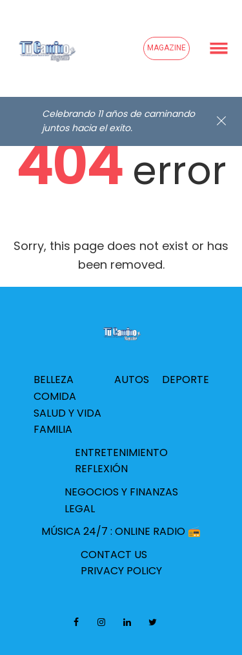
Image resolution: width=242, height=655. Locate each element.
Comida (55, 396)
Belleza (54, 379)
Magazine (166, 47)
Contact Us (114, 554)
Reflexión (101, 468)
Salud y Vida (67, 413)
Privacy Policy (121, 570)
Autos (131, 379)
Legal (80, 508)
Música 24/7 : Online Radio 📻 (121, 531)
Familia (53, 429)
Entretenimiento (121, 452)
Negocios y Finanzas (121, 491)
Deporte (185, 379)
